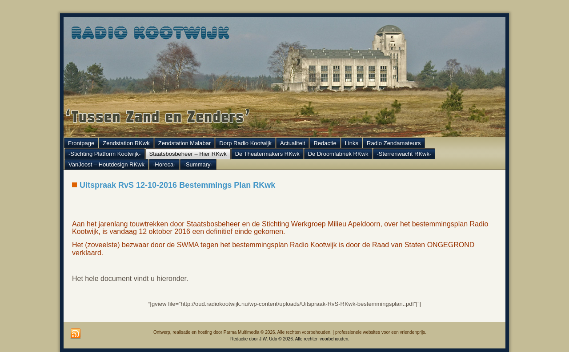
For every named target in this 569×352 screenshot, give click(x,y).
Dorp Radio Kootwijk (245, 143)
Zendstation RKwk (126, 143)
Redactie (324, 143)
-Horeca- (164, 164)
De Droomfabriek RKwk (338, 153)
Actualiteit (292, 143)
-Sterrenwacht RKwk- (404, 153)
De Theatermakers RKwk (267, 153)
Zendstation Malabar (184, 143)
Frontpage (81, 143)
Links (351, 143)
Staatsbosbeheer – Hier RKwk (188, 153)
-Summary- (198, 164)
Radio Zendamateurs (394, 143)
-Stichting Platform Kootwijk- (104, 153)
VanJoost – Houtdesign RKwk (106, 164)
